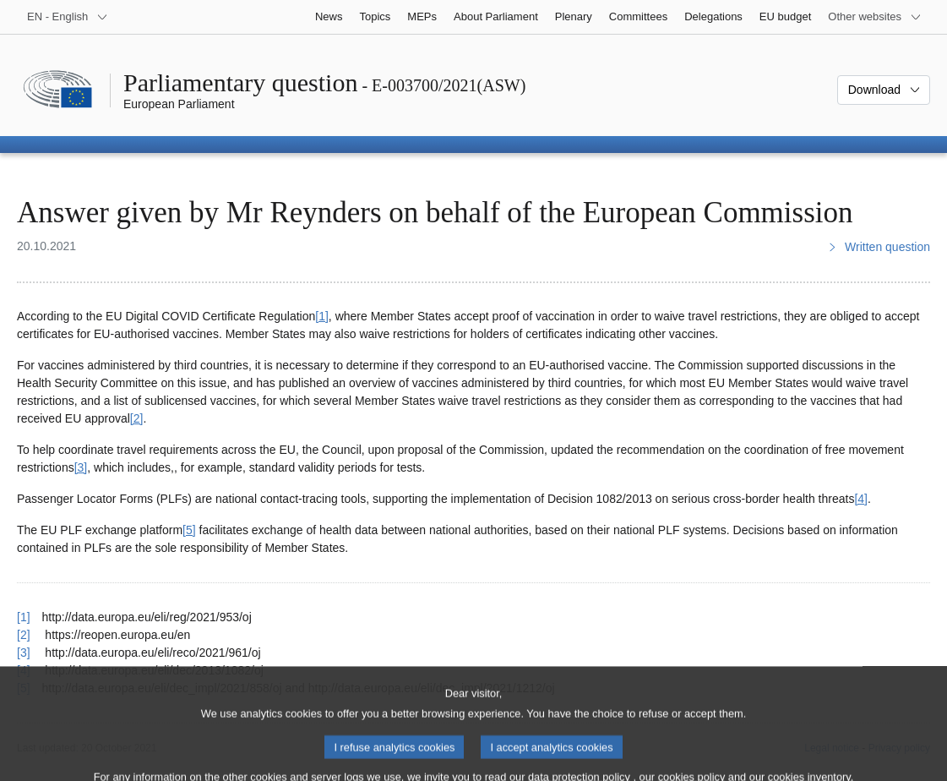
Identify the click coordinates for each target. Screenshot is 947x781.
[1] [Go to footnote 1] (322, 316)
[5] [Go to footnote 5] (189, 530)
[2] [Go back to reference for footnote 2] (23, 635)
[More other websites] (874, 17)
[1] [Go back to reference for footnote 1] (23, 617)
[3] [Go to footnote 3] (81, 467)
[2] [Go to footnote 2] (137, 418)
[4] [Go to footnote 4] (861, 498)
